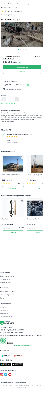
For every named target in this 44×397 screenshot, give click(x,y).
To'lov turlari (4, 313)
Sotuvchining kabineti (7, 295)
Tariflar (2, 298)
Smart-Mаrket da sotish (7, 291)
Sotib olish (22, 72)
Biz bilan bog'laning (6, 279)
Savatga (13, 188)
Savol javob (4, 310)
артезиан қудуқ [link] (26, 4)
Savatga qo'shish (22, 67)
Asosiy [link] (3, 4)
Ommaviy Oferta (20, 382)
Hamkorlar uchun (5, 282)
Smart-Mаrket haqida (7, 276)
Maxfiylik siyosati (7, 382)
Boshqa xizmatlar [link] (13, 4)
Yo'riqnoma (3, 307)
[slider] (12, 136)
